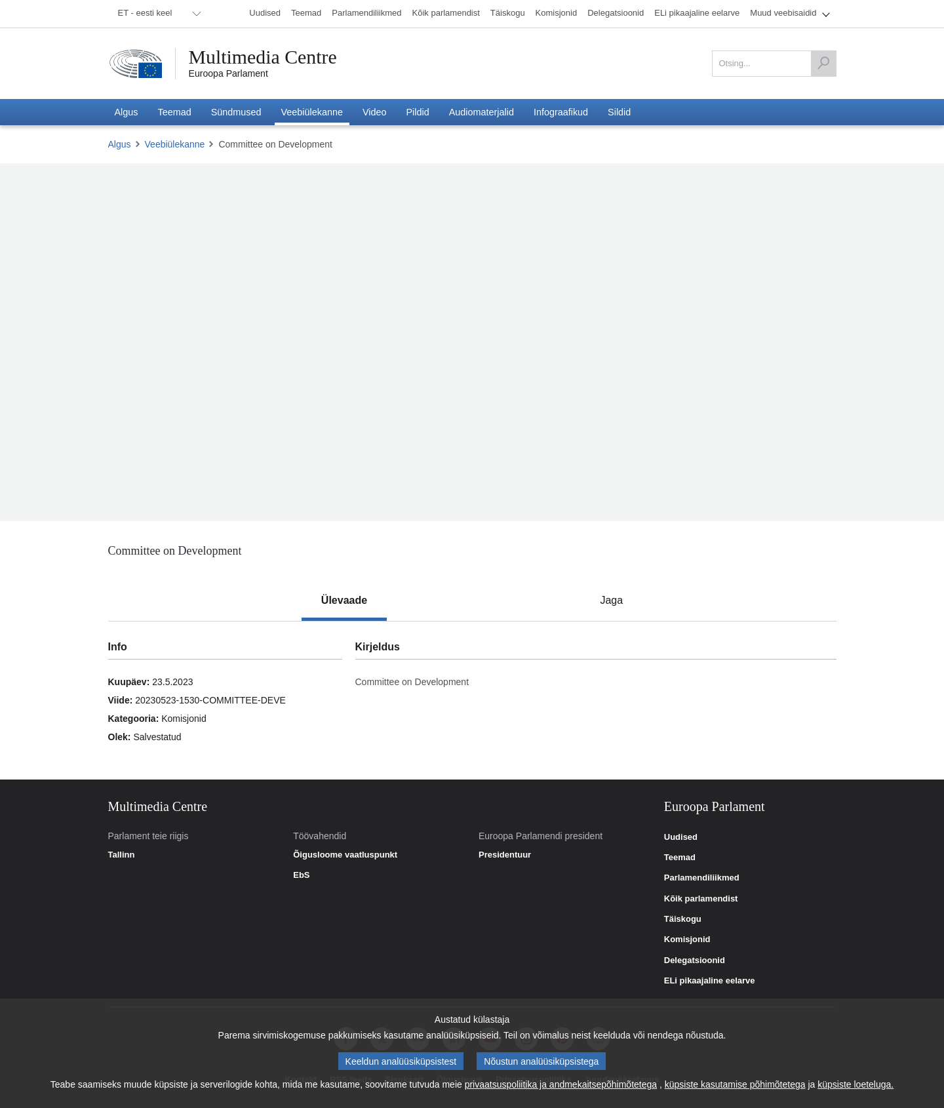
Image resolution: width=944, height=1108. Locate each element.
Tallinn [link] (121, 855)
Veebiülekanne (175, 144)
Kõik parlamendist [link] (701, 898)
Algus (119, 144)
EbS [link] (301, 875)
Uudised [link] (681, 837)
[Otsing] (823, 63)
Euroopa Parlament (228, 73)
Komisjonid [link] (687, 939)
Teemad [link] (680, 857)
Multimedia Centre (263, 57)
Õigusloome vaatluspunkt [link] (345, 855)
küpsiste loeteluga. (855, 1084)
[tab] (344, 600)
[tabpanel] (472, 700)
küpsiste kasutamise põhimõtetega (735, 1084)
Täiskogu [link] (682, 919)
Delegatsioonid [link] (694, 960)
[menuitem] (157, 14)
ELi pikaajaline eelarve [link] (709, 980)
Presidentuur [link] (505, 855)
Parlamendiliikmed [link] (701, 877)
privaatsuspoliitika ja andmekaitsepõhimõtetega (561, 1084)
